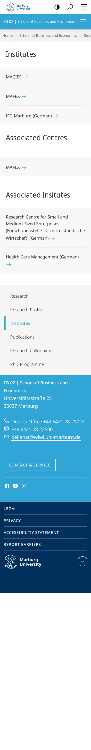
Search (69, 7)
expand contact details (82, 561)
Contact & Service (29, 465)
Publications (22, 337)
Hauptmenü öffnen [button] (82, 6)
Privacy (12, 520)
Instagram (24, 486)
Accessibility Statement (31, 532)
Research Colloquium (31, 350)
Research (19, 296)
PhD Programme (27, 364)
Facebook (7, 486)
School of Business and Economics (48, 35)
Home (7, 35)
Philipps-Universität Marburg (28, 565)
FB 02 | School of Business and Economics (82, 22)
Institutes (20, 323)
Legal (10, 508)
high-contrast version (55, 7)
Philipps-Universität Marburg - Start (20, 7)
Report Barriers (22, 544)
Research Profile (26, 310)
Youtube (15, 486)
